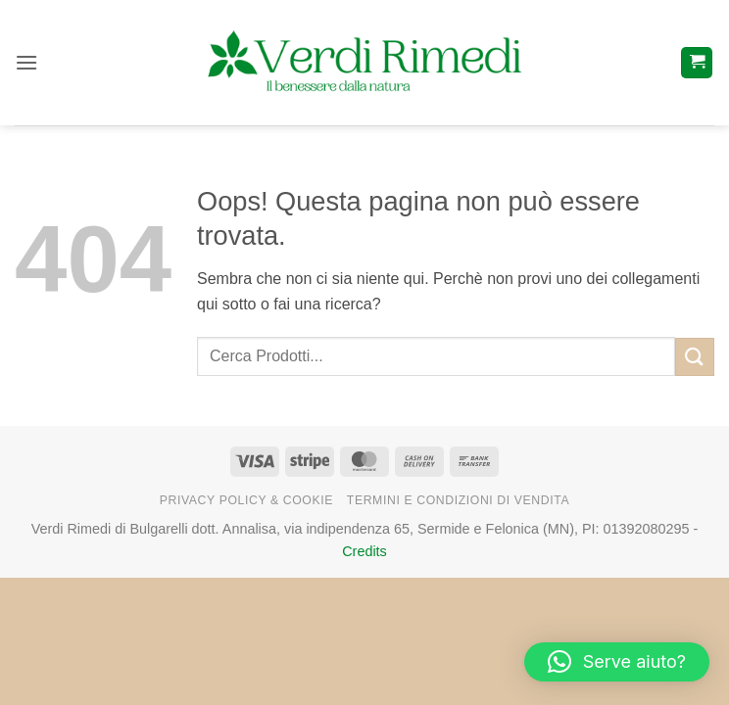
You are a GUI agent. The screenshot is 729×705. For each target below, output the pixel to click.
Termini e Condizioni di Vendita (458, 500)
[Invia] (694, 357)
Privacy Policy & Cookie (246, 500)
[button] (26, 62)
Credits (364, 551)
